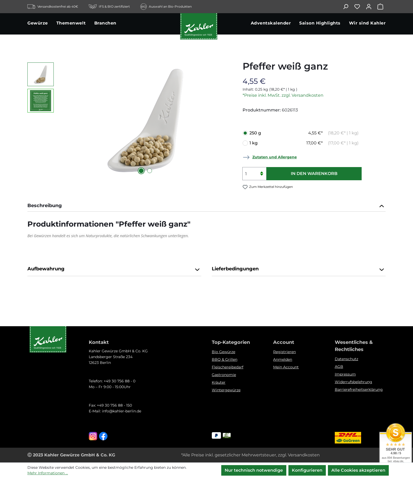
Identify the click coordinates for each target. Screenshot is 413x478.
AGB (339, 366)
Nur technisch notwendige (254, 470)
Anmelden (282, 359)
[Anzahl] (254, 173)
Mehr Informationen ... (47, 473)
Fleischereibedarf (227, 367)
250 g (304, 133)
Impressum (345, 374)
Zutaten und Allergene (274, 157)
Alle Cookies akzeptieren (358, 470)
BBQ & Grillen (224, 359)
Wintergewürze (226, 390)
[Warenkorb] (381, 6)
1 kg (304, 143)
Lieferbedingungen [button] (299, 269)
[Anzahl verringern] (261, 177)
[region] (129, 119)
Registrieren (284, 351)
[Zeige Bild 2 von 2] (149, 170)
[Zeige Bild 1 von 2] (141, 170)
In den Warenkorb (314, 173)
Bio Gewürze (223, 351)
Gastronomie (224, 374)
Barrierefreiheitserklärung (359, 389)
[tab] (206, 206)
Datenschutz (346, 359)
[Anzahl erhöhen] (261, 170)
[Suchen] (348, 6)
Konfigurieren (307, 470)
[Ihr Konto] (371, 6)
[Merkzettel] (360, 6)
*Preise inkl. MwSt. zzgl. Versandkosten (283, 95)
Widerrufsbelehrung (353, 381)
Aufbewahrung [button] (114, 269)
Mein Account (286, 367)
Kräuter (218, 382)
